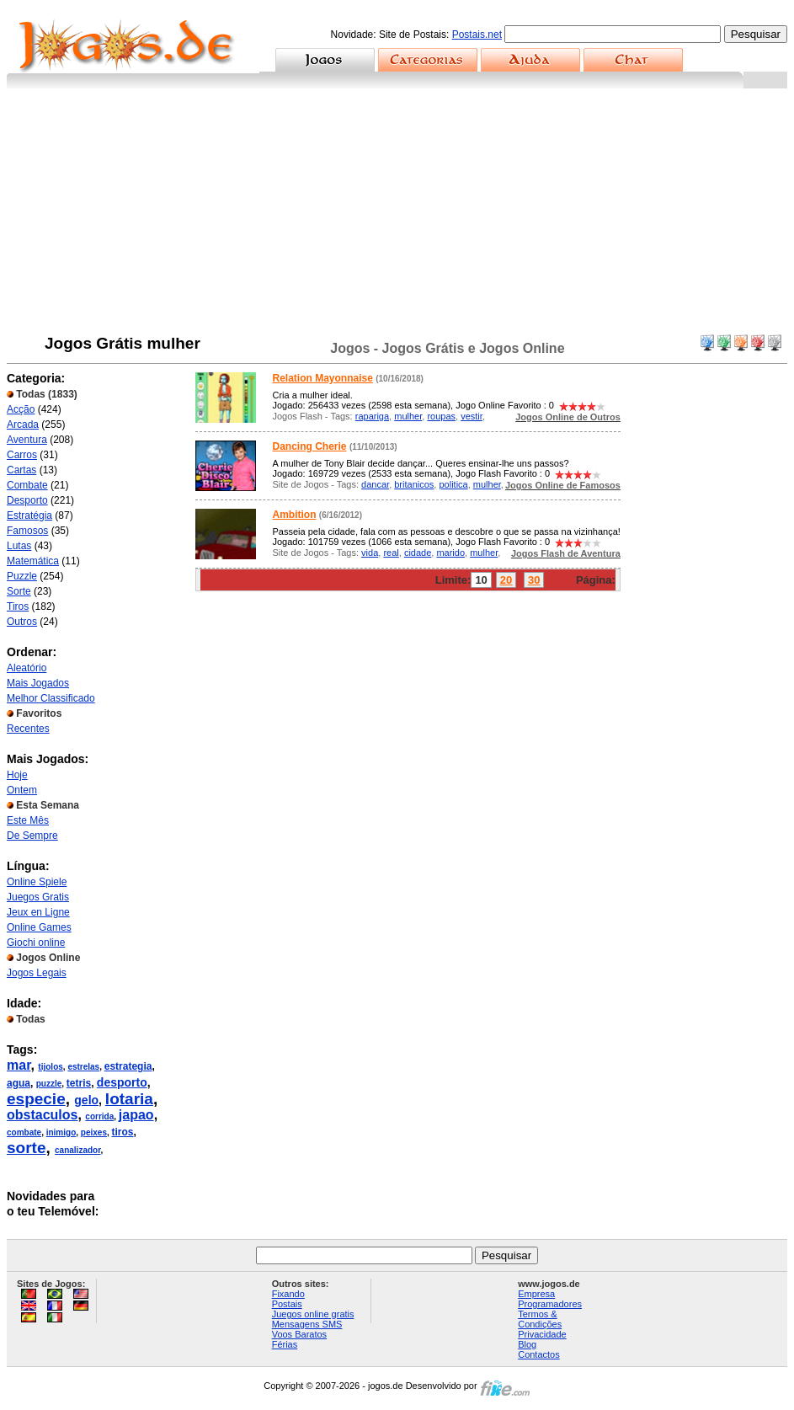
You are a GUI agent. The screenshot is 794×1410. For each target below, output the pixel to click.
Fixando (288, 1294)
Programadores (550, 1304)
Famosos (27, 531)
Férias (285, 1344)
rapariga (372, 416)
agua (18, 1083)
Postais (287, 1304)
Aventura (27, 440)
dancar (375, 484)
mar (18, 1065)
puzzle (49, 1083)
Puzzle (22, 576)
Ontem (22, 790)
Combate (27, 485)
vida (369, 552)
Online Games (39, 927)
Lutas (19, 546)
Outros (22, 622)
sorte (26, 1147)
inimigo (61, 1132)
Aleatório (26, 668)
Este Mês (28, 820)
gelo (86, 1100)
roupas (441, 416)
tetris (79, 1083)
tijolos (50, 1066)
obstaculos (42, 1115)
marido (450, 552)
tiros (123, 1132)
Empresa (536, 1294)
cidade (417, 552)
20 (506, 580)
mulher (408, 416)
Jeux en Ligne (38, 912)
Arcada (23, 424)
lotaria (129, 1099)
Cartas (21, 470)
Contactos (539, 1354)
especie (36, 1099)
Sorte (19, 591)
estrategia (128, 1066)
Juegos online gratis (313, 1314)
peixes (94, 1132)
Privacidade (542, 1334)
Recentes (28, 728)
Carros (22, 455)
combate (24, 1132)
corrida (99, 1116)
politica (453, 484)
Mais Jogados (38, 683)
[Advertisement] (397, 215)
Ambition (295, 515)
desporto (122, 1082)
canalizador (77, 1150)
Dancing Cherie (310, 446)
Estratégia (29, 515)
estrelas (83, 1066)
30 (534, 580)
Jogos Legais (37, 973)
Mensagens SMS (307, 1324)
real (390, 552)
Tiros (18, 606)
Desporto (27, 500)
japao (136, 1115)
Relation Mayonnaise (323, 378)
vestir (471, 416)
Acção (21, 409)
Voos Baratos (299, 1334)
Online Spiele (37, 882)
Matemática (33, 561)
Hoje (17, 775)
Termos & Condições (540, 1319)
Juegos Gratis (38, 897)
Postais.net (477, 34)
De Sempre (32, 835)
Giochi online (36, 942)
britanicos (414, 484)
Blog (527, 1344)
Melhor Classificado (51, 698)
